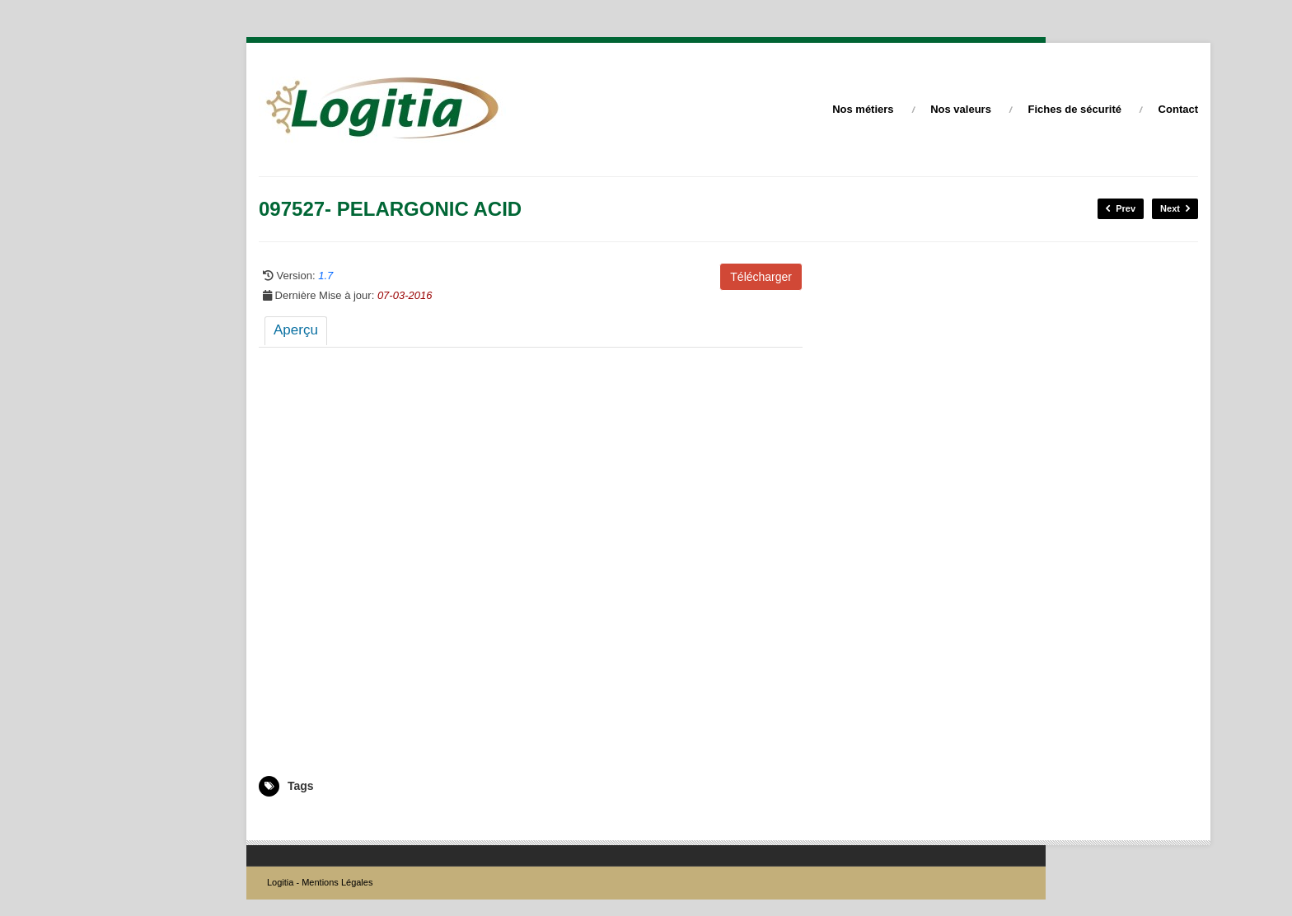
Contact (1178, 109)
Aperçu (296, 330)
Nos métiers (862, 109)
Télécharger (761, 276)
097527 (275, 820)
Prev (1120, 209)
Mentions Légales (337, 882)
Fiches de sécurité (1074, 109)
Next (1175, 209)
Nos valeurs (960, 109)
